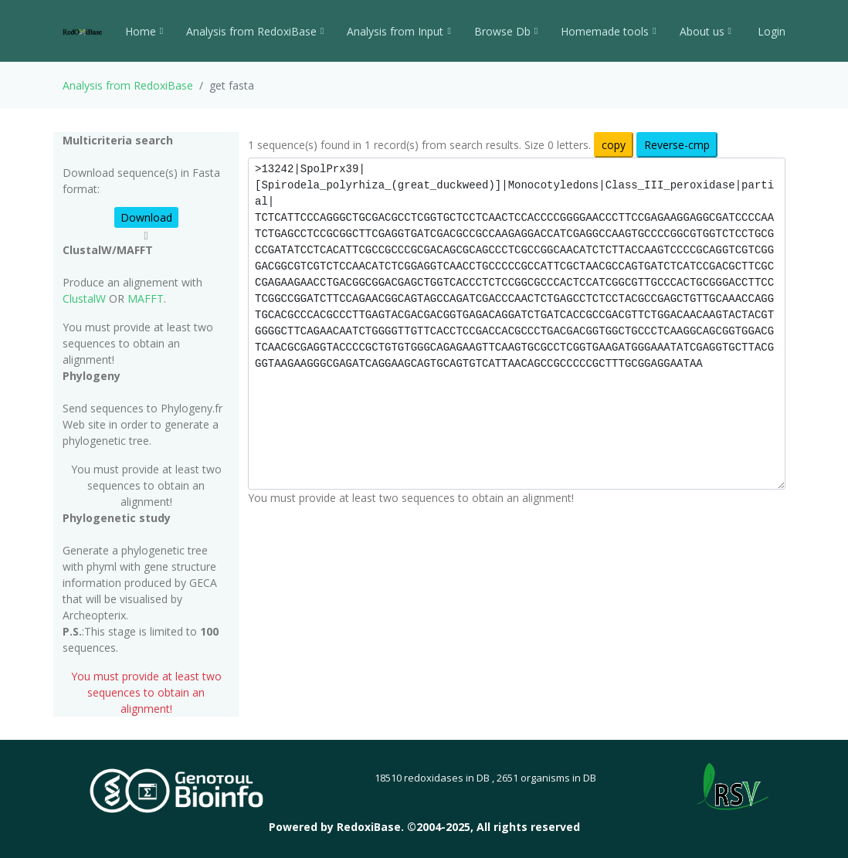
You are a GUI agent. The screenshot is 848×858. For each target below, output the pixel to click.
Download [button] (146, 217)
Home (144, 31)
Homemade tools (608, 31)
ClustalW (84, 298)
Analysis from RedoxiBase (128, 85)
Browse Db (506, 31)
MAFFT (145, 298)
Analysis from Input (398, 31)
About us (705, 31)
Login (770, 31)
